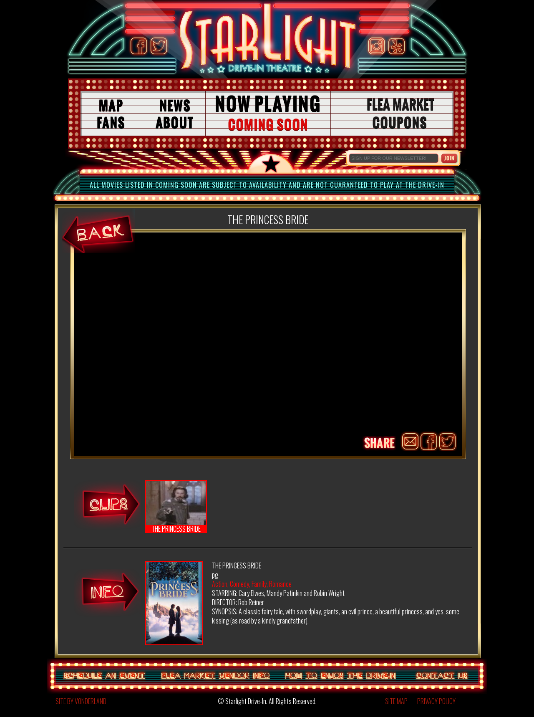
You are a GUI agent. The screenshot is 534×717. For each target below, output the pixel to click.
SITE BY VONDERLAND (80, 701)
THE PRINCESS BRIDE (176, 507)
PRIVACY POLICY (436, 701)
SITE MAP (396, 701)
